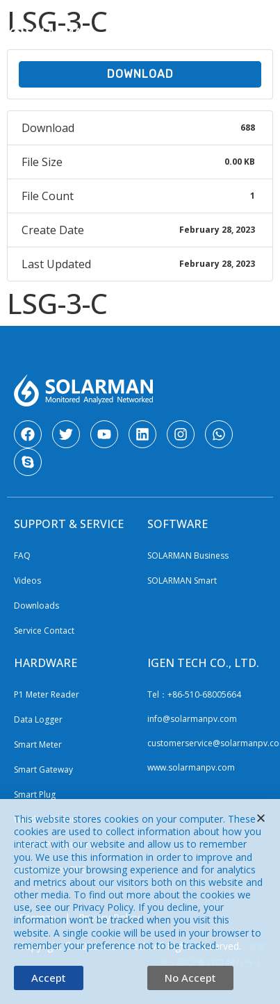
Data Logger (38, 719)
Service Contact (44, 630)
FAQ (22, 555)
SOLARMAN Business (188, 555)
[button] (261, 39)
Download (140, 74)
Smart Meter (38, 744)
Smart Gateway (43, 769)
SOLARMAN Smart (182, 580)
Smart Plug (35, 794)
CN (229, 16)
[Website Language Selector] (155, 17)
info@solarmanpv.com (192, 719)
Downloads (36, 605)
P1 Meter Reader (46, 694)
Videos (27, 580)
